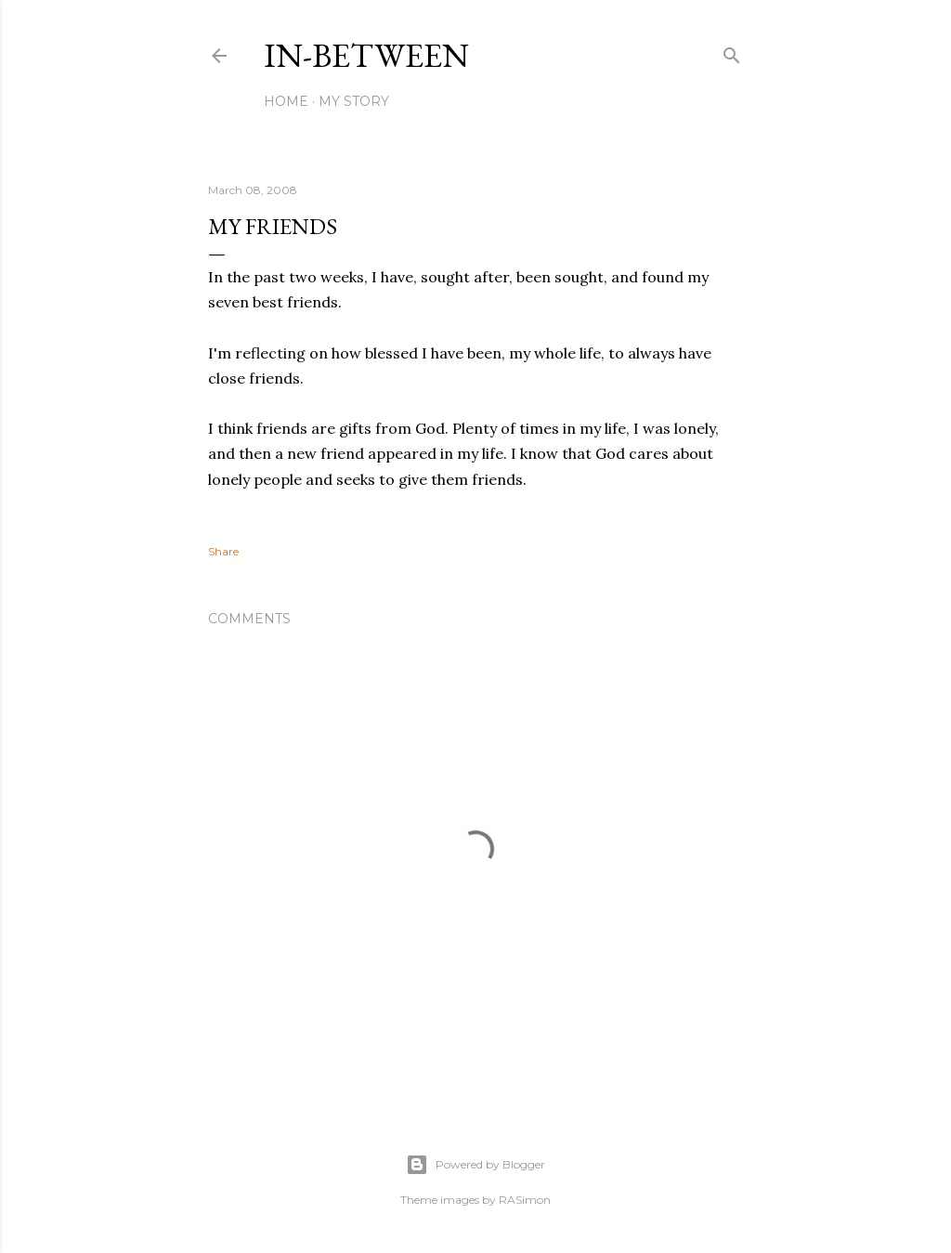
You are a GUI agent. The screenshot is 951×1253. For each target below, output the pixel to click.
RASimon (525, 1200)
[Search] (732, 51)
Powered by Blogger (475, 1165)
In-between (366, 55)
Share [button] (223, 551)
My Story (354, 101)
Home (286, 101)
